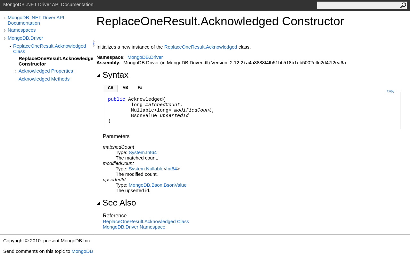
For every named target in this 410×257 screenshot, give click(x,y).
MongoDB (82, 251)
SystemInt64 (143, 152)
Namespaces (22, 30)
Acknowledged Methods (44, 79)
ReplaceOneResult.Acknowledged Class (49, 48)
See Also (116, 202)
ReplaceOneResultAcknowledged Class (146, 221)
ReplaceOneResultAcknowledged (200, 47)
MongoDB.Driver (25, 38)
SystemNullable (146, 168)
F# (140, 87)
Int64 (171, 168)
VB (125, 87)
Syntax (112, 75)
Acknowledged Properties (46, 71)
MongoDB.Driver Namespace (134, 227)
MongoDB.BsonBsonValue (158, 185)
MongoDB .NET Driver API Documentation (36, 20)
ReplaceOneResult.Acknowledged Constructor (56, 61)
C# (110, 88)
